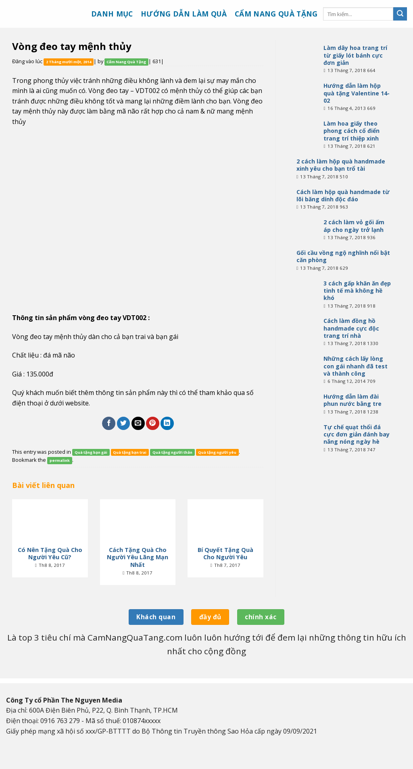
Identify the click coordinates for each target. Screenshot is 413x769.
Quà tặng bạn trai (129, 452)
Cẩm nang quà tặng (276, 14)
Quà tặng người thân (172, 452)
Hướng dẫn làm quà (184, 14)
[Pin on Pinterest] (152, 423)
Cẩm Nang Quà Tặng (126, 61)
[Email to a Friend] (138, 423)
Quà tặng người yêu (217, 452)
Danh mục (112, 14)
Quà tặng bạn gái (91, 452)
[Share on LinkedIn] (167, 423)
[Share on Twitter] (123, 423)
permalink (60, 460)
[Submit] (400, 14)
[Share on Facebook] (108, 423)
